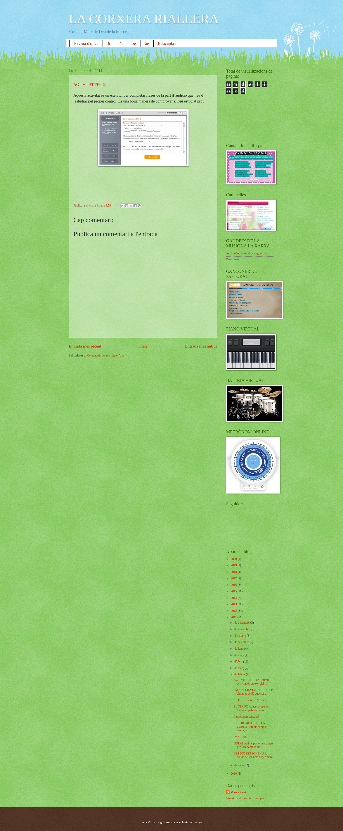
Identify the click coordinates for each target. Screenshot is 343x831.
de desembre (242, 622)
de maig (239, 655)
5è (134, 43)
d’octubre (240, 635)
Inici (143, 346)
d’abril (238, 661)
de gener (240, 765)
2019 (234, 565)
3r (109, 43)
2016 (234, 584)
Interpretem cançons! (246, 716)
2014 (234, 598)
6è (147, 43)
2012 (234, 610)
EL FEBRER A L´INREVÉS (251, 700)
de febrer (240, 674)
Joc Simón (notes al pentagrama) (246, 253)
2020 (234, 559)
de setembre (242, 642)
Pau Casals (232, 259)
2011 (234, 617)
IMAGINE (240, 737)
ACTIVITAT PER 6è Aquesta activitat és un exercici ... (251, 681)
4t (121, 43)
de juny (239, 648)
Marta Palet (238, 792)
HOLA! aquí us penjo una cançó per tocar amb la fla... (253, 745)
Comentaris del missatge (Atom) (106, 355)
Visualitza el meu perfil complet (245, 798)
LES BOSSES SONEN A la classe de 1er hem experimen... (254, 755)
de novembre (242, 629)
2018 (234, 572)
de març (239, 668)
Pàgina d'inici (86, 43)
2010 (234, 773)
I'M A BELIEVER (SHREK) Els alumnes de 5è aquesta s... (253, 691)
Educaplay (167, 43)
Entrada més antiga (201, 346)
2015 (234, 591)
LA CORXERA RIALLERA (144, 19)
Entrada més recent (85, 346)
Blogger (197, 822)
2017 (234, 578)
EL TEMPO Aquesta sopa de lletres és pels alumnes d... (251, 708)
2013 (234, 604)
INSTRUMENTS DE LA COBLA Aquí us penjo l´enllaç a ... (250, 726)
